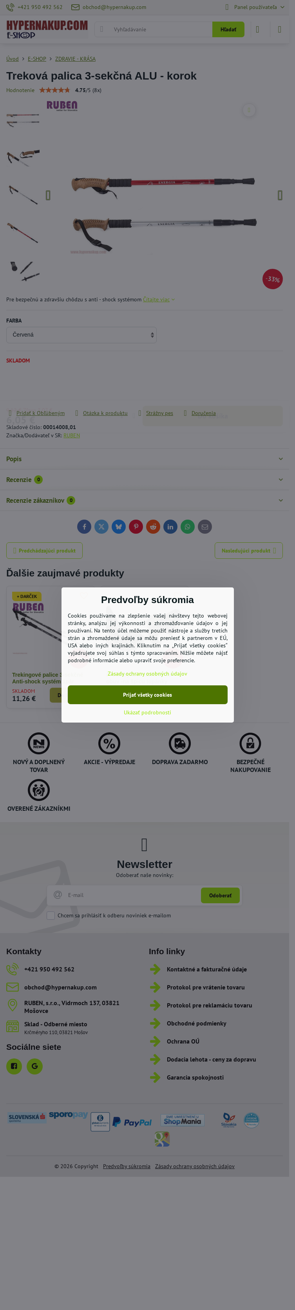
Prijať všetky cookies (147, 694)
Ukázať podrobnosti (147, 712)
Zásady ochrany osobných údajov (147, 673)
